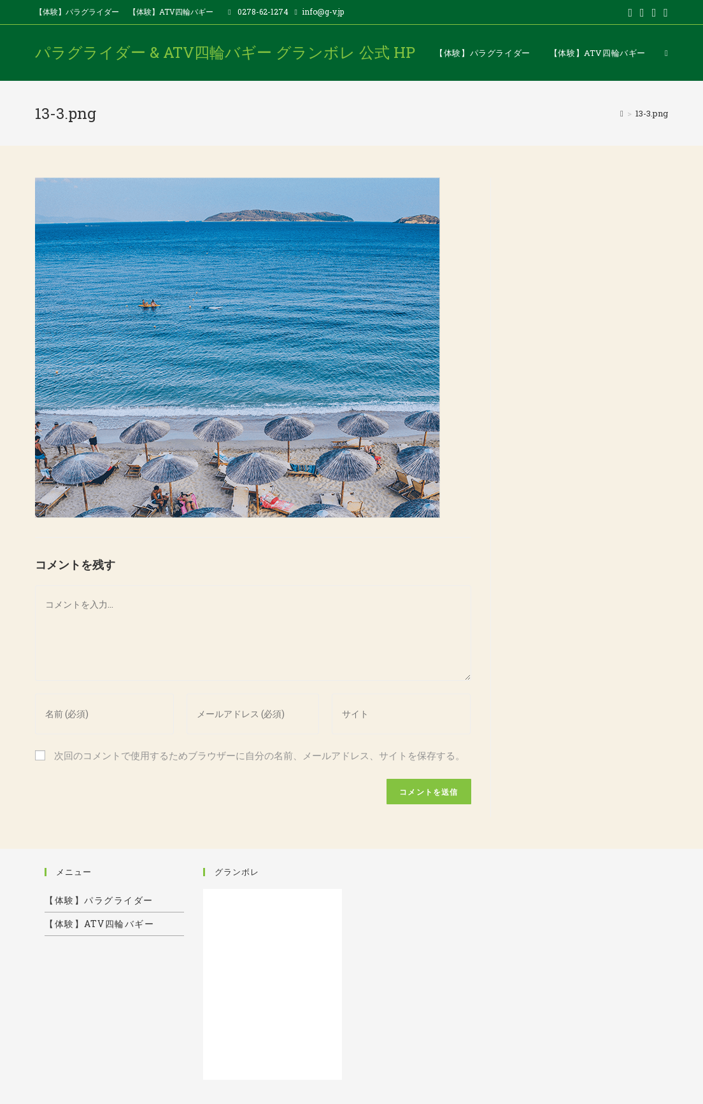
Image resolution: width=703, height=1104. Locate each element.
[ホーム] (621, 113)
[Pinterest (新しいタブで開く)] (654, 12)
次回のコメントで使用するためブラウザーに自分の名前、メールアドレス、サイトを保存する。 (259, 755)
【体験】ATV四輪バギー (171, 11)
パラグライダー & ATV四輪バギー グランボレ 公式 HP (225, 52)
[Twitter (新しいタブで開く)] (630, 12)
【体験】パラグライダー (77, 11)
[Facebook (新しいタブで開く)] (642, 12)
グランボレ (237, 871)
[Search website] (666, 53)
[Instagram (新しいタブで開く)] (664, 12)
